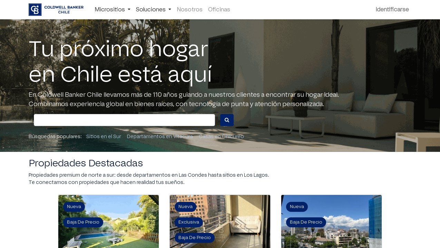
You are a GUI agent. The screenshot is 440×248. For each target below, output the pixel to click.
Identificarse (392, 9)
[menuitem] (189, 10)
